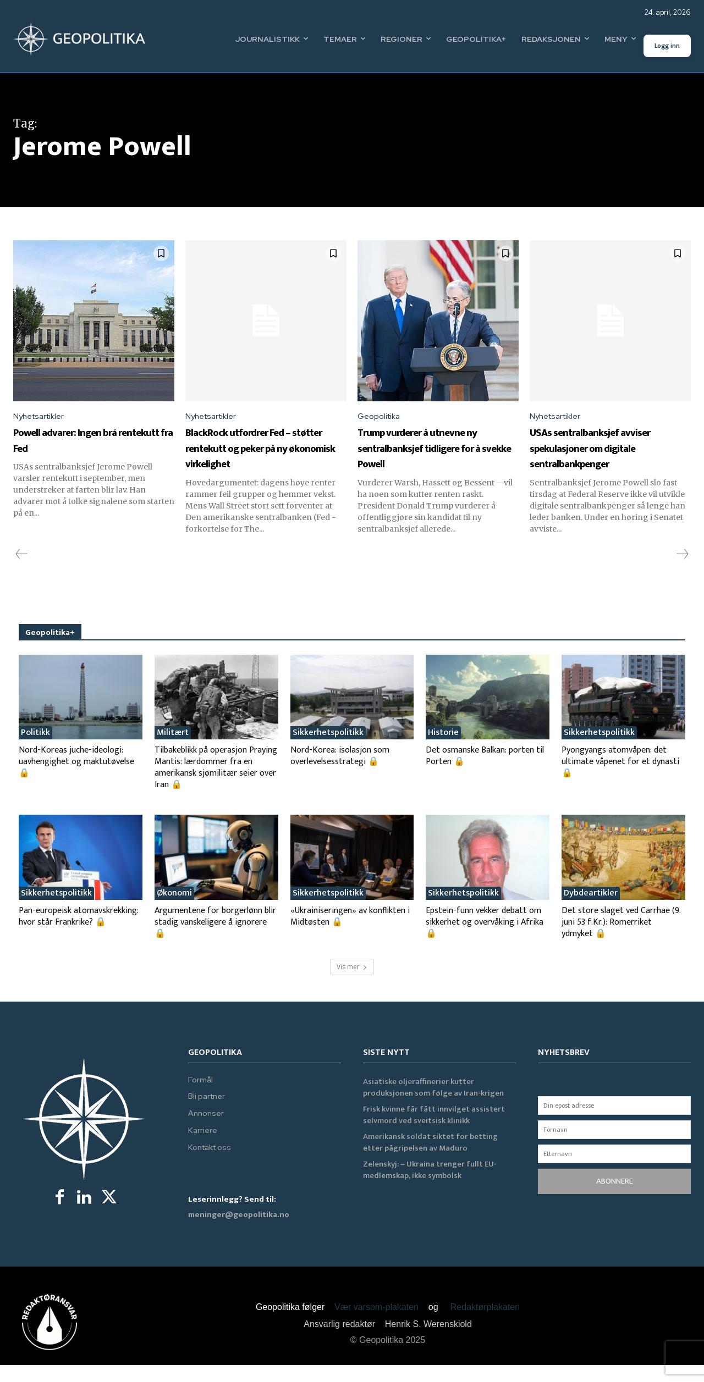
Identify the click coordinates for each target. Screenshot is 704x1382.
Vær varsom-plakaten (376, 1324)
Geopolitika (381, 417)
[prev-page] (21, 572)
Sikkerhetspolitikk (328, 750)
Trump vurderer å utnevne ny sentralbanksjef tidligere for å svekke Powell (436, 457)
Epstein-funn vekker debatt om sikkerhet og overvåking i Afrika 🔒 (484, 940)
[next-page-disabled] (682, 572)
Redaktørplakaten (485, 1324)
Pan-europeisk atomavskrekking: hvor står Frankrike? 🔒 (79, 934)
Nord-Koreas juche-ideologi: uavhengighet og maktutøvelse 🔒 (76, 779)
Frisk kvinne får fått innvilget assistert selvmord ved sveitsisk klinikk (434, 1132)
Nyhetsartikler (42, 417)
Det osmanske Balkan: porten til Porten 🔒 (485, 773)
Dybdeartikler (591, 910)
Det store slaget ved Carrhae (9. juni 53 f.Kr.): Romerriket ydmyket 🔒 (621, 940)
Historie (443, 750)
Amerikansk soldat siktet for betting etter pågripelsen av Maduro (430, 1160)
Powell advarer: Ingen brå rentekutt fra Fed (89, 441)
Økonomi (174, 910)
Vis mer (352, 984)
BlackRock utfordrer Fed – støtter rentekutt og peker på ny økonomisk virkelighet (265, 457)
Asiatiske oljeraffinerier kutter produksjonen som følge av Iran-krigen (433, 1105)
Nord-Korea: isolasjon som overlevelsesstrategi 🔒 (339, 773)
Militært (173, 750)
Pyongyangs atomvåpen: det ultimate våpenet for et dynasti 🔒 (620, 779)
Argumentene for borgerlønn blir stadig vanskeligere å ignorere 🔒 (215, 940)
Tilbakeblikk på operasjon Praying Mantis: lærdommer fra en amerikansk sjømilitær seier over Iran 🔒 (216, 785)
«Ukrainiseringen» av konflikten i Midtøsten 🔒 (350, 934)
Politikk (35, 750)
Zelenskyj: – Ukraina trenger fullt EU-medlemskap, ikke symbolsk (430, 1187)
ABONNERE (614, 1199)
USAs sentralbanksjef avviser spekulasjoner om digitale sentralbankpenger (606, 457)
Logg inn (667, 45)
